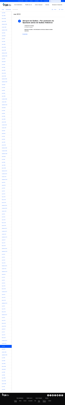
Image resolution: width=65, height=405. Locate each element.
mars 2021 (3, 142)
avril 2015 (3, 283)
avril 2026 (3, 12)
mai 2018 (3, 214)
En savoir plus (25, 34)
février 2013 (4, 311)
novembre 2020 (4, 150)
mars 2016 (3, 262)
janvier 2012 (4, 326)
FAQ (35, 400)
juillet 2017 (4, 239)
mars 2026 (3, 15)
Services (46, 398)
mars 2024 (3, 70)
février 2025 (4, 47)
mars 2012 (3, 320)
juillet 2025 (4, 35)
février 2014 (4, 300)
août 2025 (3, 32)
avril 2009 (3, 360)
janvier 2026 (4, 21)
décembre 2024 (4, 53)
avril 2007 (3, 389)
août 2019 (3, 182)
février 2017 (4, 245)
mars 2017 (3, 242)
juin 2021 (3, 136)
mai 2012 (3, 317)
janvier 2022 (4, 122)
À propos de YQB (15, 401)
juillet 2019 (4, 185)
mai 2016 (3, 257)
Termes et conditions (44, 401)
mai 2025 (3, 38)
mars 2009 (3, 363)
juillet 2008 (4, 369)
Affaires (20, 400)
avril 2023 (3, 93)
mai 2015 (3, 280)
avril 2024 (3, 67)
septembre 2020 (4, 153)
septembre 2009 (4, 354)
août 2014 (3, 294)
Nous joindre (39, 401)
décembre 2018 (4, 205)
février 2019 (4, 199)
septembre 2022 (4, 104)
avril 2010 (3, 349)
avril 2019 (3, 193)
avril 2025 (3, 41)
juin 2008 (3, 372)
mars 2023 (3, 96)
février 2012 (4, 323)
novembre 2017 (4, 231)
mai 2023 (3, 90)
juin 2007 (3, 386)
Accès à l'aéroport (39, 398)
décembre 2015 (4, 265)
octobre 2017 (4, 234)
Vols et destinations (20, 398)
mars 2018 (3, 219)
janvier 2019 (4, 202)
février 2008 (4, 380)
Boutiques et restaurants (57, 4)
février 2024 (4, 73)
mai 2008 (3, 375)
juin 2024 (3, 64)
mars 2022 (3, 119)
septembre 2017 (4, 237)
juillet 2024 (4, 61)
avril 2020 (3, 162)
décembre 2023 (4, 78)
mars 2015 (3, 285)
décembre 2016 (4, 248)
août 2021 (3, 130)
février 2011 (4, 337)
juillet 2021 (4, 133)
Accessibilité (30, 400)
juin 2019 (3, 188)
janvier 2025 (4, 50)
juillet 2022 (4, 107)
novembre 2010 (4, 340)
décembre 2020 (4, 147)
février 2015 (4, 288)
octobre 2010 (4, 343)
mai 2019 (3, 191)
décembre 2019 (4, 170)
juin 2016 (3, 254)
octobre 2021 (4, 127)
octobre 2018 (4, 211)
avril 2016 (3, 260)
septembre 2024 (4, 55)
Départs (61, 9)
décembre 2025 (4, 24)
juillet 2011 (4, 329)
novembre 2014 (4, 291)
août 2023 (3, 84)
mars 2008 (3, 377)
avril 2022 (3, 116)
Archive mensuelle (8, 9)
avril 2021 (3, 139)
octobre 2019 (4, 176)
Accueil (3, 9)
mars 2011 (3, 334)
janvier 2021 (4, 145)
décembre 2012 (4, 314)
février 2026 (4, 18)
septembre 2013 (4, 303)
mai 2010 (3, 346)
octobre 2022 (4, 101)
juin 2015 (3, 277)
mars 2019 (3, 196)
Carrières (25, 400)
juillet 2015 (4, 274)
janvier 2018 (4, 225)
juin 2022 (3, 110)
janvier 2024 (4, 76)
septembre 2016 (4, 251)
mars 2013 (3, 308)
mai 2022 (3, 113)
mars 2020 (3, 165)
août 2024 (3, 58)
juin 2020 (3, 159)
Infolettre (49, 400)
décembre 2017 (4, 228)
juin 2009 (3, 357)
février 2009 (4, 366)
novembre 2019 (4, 173)
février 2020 (4, 168)
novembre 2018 (4, 208)
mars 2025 (3, 44)
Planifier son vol (29, 398)
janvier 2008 (4, 383)
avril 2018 (3, 216)
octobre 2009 (4, 352)
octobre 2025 (4, 27)
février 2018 (4, 222)
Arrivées (54, 9)
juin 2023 (3, 87)
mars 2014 (3, 297)
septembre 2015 (4, 271)
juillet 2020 (4, 156)
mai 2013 (3, 306)
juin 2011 (3, 331)
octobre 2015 (4, 268)
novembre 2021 (4, 124)
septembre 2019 (4, 179)
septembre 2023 (4, 81)
